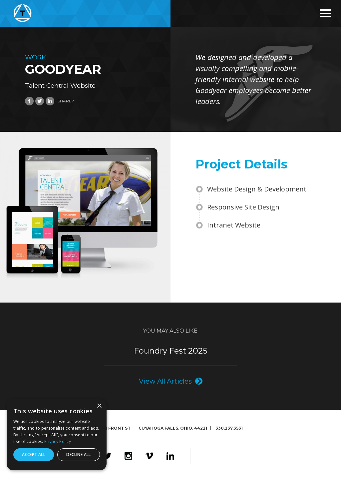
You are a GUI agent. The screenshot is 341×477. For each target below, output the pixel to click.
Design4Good (212, 456)
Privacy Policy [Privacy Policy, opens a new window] (57, 441)
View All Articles (165, 381)
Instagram (128, 456)
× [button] (99, 406)
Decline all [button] (78, 454)
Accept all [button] (33, 454)
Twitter (107, 456)
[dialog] (57, 434)
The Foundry (244, 456)
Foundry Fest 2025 (170, 351)
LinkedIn (170, 456)
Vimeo (149, 456)
